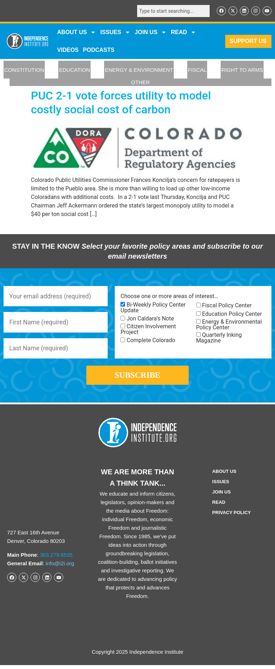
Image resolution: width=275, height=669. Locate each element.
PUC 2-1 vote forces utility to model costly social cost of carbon (121, 102)
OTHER (140, 83)
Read (218, 506)
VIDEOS (68, 50)
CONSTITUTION (24, 70)
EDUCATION (74, 70)
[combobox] (172, 11)
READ (183, 32)
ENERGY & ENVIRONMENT (139, 70)
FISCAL (197, 70)
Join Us (221, 495)
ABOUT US (76, 32)
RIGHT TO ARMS (242, 70)
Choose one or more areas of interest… (169, 297)
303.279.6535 (56, 559)
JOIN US (151, 32)
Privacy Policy (231, 516)
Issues (115, 32)
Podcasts (98, 50)
